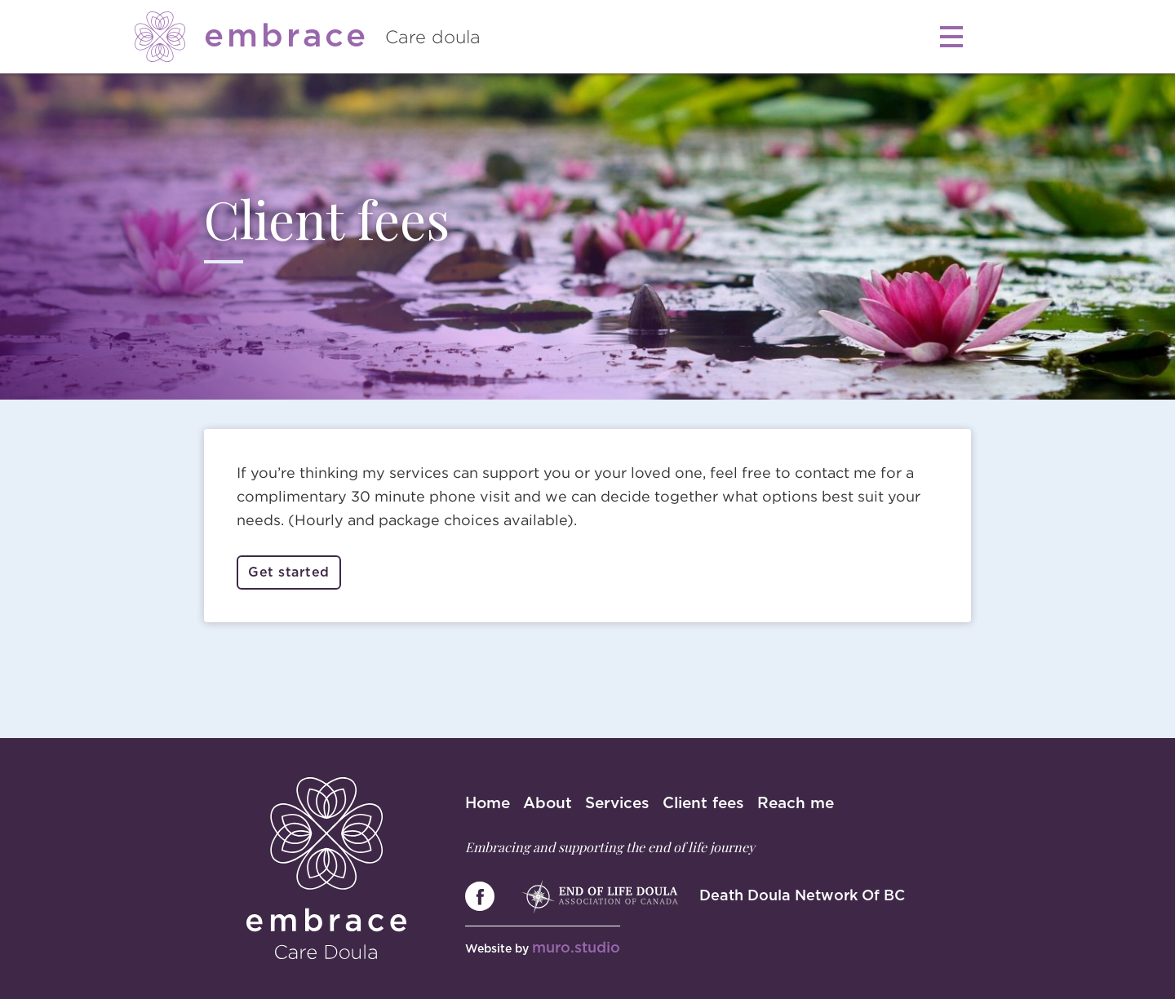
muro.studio (576, 948)
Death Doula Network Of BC (802, 896)
